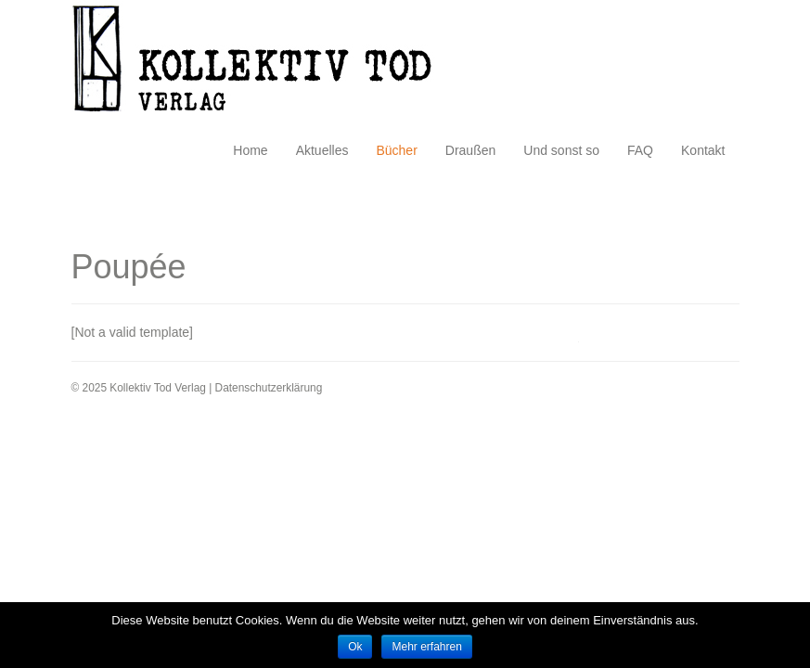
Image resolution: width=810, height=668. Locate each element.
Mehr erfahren (426, 646)
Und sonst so (561, 150)
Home (250, 150)
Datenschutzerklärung (269, 387)
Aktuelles (322, 150)
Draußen (470, 150)
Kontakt (703, 150)
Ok (355, 646)
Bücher (396, 150)
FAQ (640, 150)
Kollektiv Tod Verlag (265, 63)
